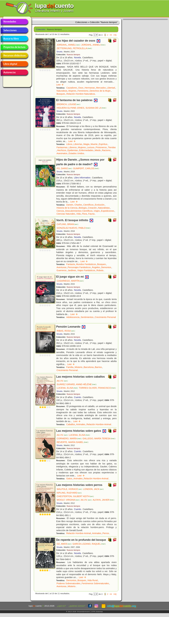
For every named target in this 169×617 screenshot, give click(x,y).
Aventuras (62, 267)
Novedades (14, 22)
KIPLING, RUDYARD (69, 493)
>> (111, 35)
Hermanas (90, 87)
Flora (84, 214)
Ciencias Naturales (66, 214)
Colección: (40, 29)
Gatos (69, 478)
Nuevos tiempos (73, 55)
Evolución (99, 205)
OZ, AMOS (64, 544)
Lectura (90, 147)
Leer (60, 84)
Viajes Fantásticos (86, 270)
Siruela (59, 52)
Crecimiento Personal (105, 317)
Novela (77, 57)
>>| (114, 35)
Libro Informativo (82, 177)
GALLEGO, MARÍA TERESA (99, 438)
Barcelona (89, 367)
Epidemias (72, 150)
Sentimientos (87, 317)
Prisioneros (101, 147)
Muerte (94, 144)
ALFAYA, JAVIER (103, 500)
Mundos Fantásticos (86, 264)
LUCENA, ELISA (67, 388)
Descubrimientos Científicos (78, 211)
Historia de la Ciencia (67, 208)
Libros (69, 144)
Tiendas (112, 147)
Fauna (91, 214)
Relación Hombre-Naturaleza (80, 94)
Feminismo (83, 91)
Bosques (61, 94)
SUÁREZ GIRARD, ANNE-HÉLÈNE (76, 384)
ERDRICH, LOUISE (68, 104)
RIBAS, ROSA (66, 331)
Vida (78, 214)
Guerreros (62, 270)
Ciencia (60, 211)
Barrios (98, 367)
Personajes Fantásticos (79, 267)
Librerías (78, 144)
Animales (80, 424)
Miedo (98, 150)
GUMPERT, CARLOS (86, 168)
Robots (100, 270)
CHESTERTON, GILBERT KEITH (75, 496)
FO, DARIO (64, 168)
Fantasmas (62, 147)
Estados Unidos (76, 153)
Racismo (106, 150)
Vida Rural (92, 580)
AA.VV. (62, 381)
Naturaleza (62, 91)
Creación (92, 208)
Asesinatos (62, 153)
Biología (83, 208)
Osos (80, 87)
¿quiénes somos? (77, 606)
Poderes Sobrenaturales (68, 583)
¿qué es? (61, 606)
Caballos (70, 424)
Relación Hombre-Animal (98, 424)
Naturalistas (104, 208)
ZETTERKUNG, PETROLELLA (74, 48)
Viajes (97, 211)
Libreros (73, 147)
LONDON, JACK (93, 489)
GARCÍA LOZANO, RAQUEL (89, 544)
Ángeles (96, 267)
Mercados (101, 87)
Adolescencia (73, 317)
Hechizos (61, 150)
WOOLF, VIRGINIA (68, 500)
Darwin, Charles (74, 205)
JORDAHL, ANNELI (68, 45)
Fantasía (70, 264)
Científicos (88, 205)
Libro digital (14, 64)
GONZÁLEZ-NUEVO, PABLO (73, 228)
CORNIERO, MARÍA (69, 438)
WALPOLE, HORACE (69, 489)
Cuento (77, 397)
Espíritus (103, 144)
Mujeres (72, 91)
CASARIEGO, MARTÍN (70, 281)
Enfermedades (86, 150)
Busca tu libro (14, 39)
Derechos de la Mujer (100, 91)
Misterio (78, 367)
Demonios (106, 267)
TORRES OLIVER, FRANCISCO (97, 388)
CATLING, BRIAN (67, 224)
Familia (69, 367)
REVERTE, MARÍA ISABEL (72, 442)
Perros (105, 533)
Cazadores (71, 87)
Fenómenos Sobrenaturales (95, 583)
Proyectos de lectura (14, 47)
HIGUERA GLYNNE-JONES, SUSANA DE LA (81, 108)
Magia (86, 144)
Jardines (72, 270)
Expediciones (107, 211)
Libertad (111, 87)
